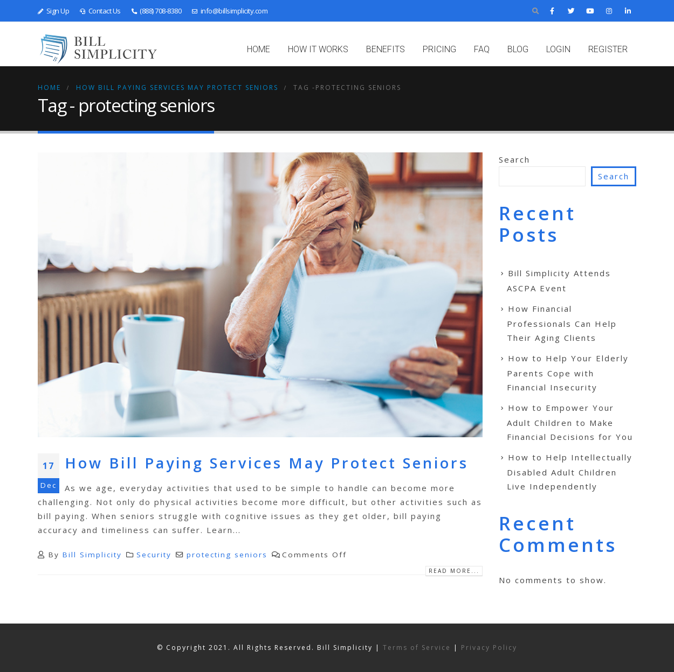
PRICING (439, 49)
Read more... (454, 571)
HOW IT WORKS (318, 49)
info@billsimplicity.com (229, 11)
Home (258, 49)
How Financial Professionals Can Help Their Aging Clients (562, 323)
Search (514, 159)
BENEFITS (385, 49)
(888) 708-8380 (157, 11)
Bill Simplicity (92, 554)
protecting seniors (227, 554)
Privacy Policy (489, 647)
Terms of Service (417, 647)
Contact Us (100, 11)
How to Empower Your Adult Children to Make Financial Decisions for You (570, 422)
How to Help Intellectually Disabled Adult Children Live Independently (569, 472)
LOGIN (558, 49)
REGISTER (608, 49)
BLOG (517, 49)
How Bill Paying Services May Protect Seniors (267, 463)
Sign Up (53, 11)
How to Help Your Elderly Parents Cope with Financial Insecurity (568, 373)
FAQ (482, 49)
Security (153, 554)
